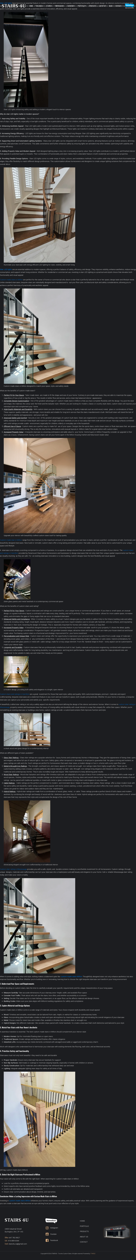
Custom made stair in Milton (11, 540)
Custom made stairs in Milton (11, 280)
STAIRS (49, 6)
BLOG (110, 6)
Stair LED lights (6, 269)
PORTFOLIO (82, 6)
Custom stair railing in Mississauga (13, 869)
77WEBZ (92, 1253)
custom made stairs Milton (71, 976)
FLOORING (71, 6)
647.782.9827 (14, 1238)
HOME (31, 6)
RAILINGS (39, 6)
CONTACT (118, 6)
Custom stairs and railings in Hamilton (14, 694)
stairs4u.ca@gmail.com (18, 1244)
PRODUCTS (92, 6)
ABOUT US (102, 6)
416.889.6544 (13, 1241)
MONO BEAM (59, 6)
